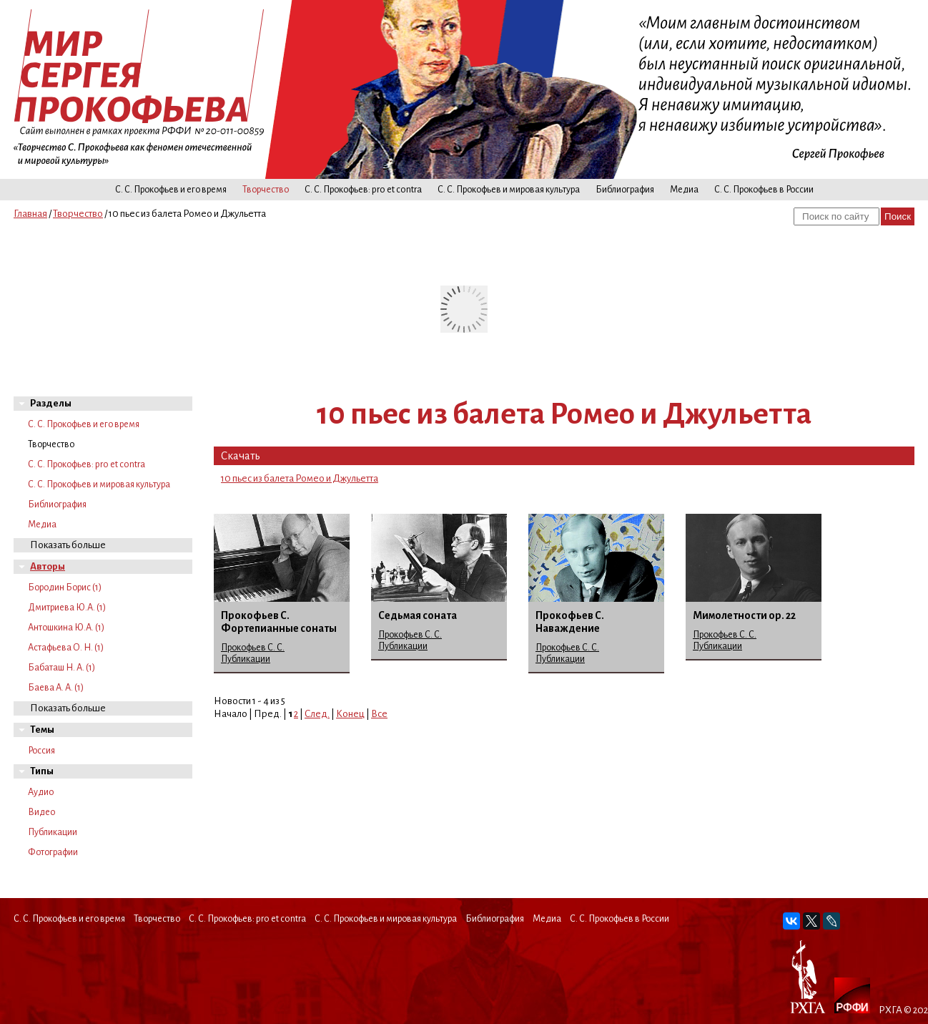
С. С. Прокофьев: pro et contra (363, 190)
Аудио (41, 792)
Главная (30, 213)
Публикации (52, 832)
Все (379, 713)
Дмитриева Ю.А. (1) (67, 608)
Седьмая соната (417, 615)
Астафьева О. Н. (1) (66, 648)
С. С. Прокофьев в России (764, 190)
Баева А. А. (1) (56, 688)
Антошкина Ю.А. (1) (66, 628)
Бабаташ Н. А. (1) (61, 668)
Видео (41, 812)
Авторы (47, 566)
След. (317, 713)
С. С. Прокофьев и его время (171, 190)
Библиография (625, 190)
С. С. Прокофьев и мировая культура (509, 190)
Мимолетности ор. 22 (744, 615)
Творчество (265, 190)
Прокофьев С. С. (253, 648)
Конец (350, 713)
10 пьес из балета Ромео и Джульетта (299, 478)
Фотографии (53, 852)
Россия (41, 751)
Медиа (684, 190)
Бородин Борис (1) (65, 587)
